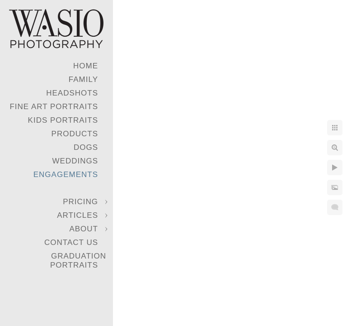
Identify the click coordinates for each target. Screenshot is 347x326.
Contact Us (71, 242)
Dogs (86, 147)
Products (75, 133)
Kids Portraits (63, 120)
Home (85, 66)
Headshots (72, 93)
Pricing (80, 201)
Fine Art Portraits (53, 106)
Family (83, 79)
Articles (77, 215)
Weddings (75, 161)
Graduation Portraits (78, 260)
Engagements (65, 174)
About (83, 229)
